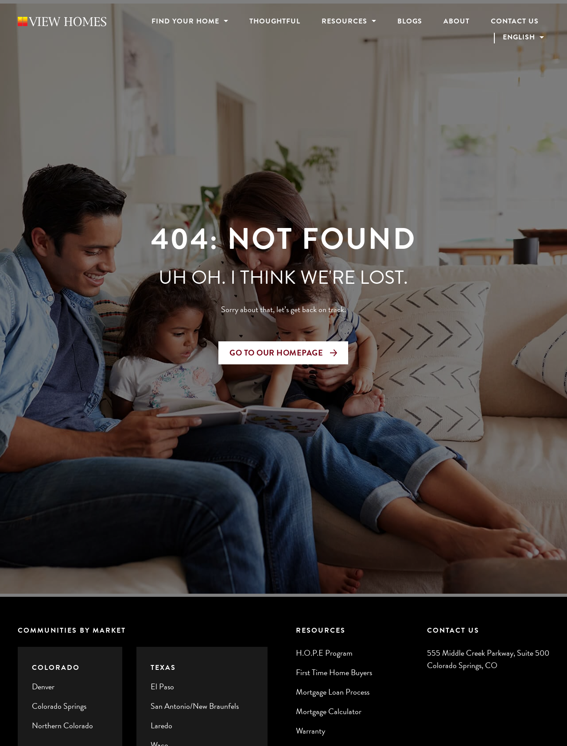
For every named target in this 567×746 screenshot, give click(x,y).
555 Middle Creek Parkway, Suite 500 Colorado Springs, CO (488, 659)
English (518, 38)
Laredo (161, 725)
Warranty (310, 731)
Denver (43, 686)
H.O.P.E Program (324, 653)
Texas (163, 667)
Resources (344, 21)
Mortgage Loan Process (332, 692)
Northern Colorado (62, 725)
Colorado (56, 667)
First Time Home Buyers (334, 672)
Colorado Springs (59, 706)
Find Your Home (185, 21)
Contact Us (515, 21)
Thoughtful (274, 21)
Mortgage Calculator (328, 711)
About (456, 21)
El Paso (162, 686)
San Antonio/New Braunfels (195, 706)
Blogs (409, 21)
